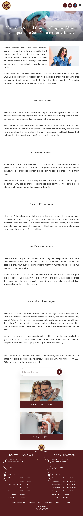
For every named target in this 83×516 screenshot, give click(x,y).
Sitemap (67, 502)
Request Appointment (42, 404)
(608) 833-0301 (58, 468)
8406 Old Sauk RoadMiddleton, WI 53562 (16, 461)
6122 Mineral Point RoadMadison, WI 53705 (61, 461)
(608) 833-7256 (14, 468)
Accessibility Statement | (53, 502)
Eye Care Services (41, 437)
